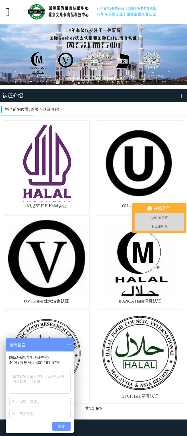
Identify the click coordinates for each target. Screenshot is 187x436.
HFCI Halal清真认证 (140, 396)
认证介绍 (51, 109)
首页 (35, 109)
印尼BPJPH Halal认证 (47, 205)
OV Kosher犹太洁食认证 (46, 301)
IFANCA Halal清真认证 (140, 301)
